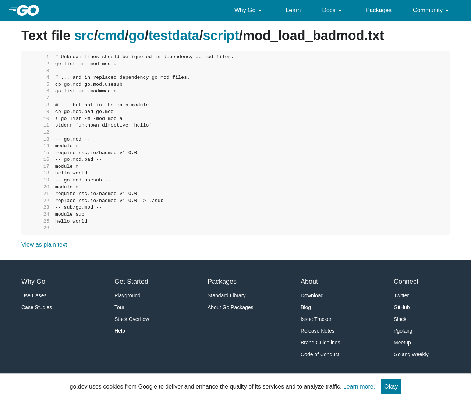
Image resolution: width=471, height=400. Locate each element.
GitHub (402, 307)
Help (119, 331)
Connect (406, 281)
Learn (293, 10)
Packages (379, 10)
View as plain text (44, 244)
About (309, 281)
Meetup (402, 343)
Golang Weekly (411, 354)
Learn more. (359, 386)
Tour (119, 307)
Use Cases (33, 295)
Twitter (401, 295)
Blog (306, 307)
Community (432, 10)
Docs (333, 10)
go (137, 35)
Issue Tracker (316, 319)
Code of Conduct (320, 354)
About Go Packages (231, 307)
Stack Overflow (131, 319)
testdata (174, 35)
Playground (127, 295)
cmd (111, 35)
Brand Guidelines (320, 343)
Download (312, 295)
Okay (391, 386)
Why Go (249, 10)
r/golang (403, 331)
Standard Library (227, 295)
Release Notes (317, 331)
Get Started (131, 281)
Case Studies (36, 307)
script (221, 35)
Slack (400, 319)
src (84, 35)
